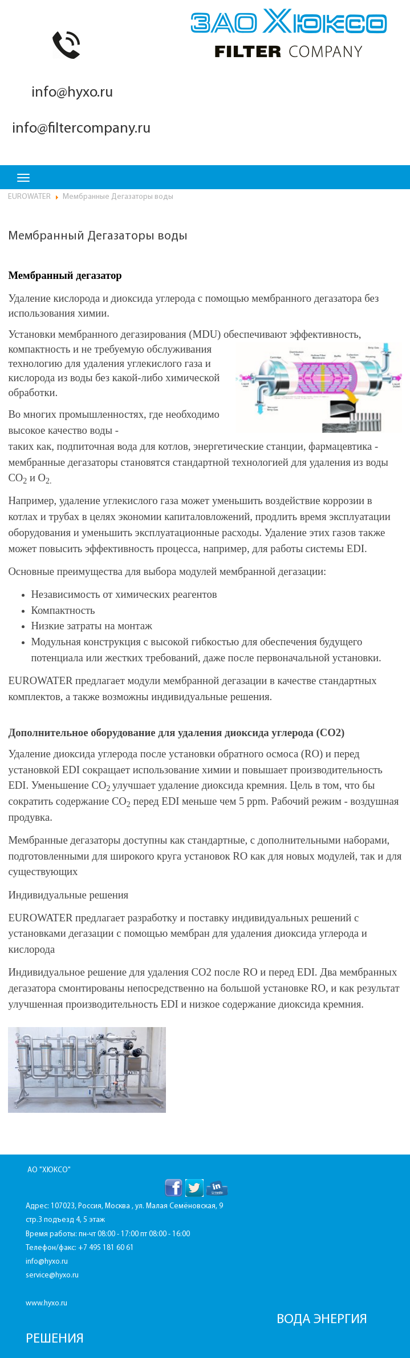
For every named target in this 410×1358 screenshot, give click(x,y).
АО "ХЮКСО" (49, 1170)
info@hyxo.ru (70, 93)
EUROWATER (29, 197)
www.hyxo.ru (46, 1303)
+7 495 (90, 1248)
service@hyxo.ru (52, 1275)
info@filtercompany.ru (80, 129)
